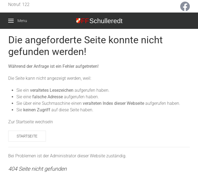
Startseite (27, 136)
